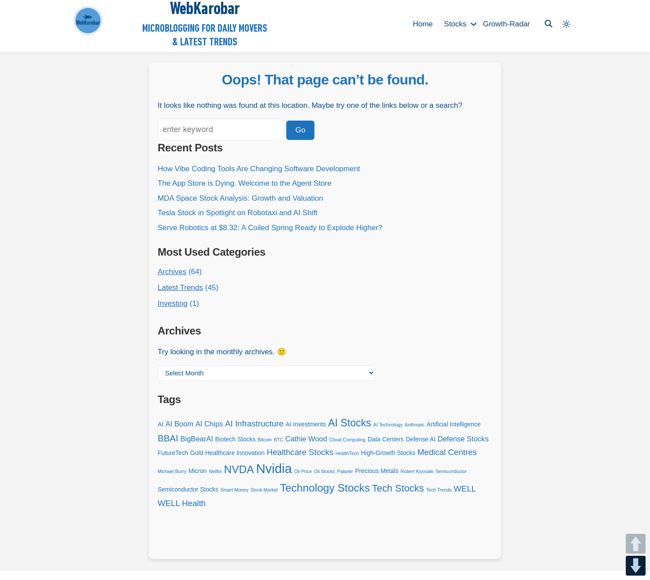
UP (636, 544)
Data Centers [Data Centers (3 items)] (386, 439)
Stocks (455, 24)
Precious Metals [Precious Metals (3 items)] (377, 470)
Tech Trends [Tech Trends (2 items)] (438, 489)
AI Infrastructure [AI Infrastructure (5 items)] (254, 423)
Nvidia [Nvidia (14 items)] (274, 468)
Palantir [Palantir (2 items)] (345, 471)
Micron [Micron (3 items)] (197, 470)
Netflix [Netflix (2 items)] (215, 471)
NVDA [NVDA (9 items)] (239, 469)
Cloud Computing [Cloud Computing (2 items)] (347, 439)
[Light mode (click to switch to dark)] (566, 24)
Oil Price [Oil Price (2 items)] (303, 471)
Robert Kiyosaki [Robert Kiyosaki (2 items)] (417, 471)
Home (422, 24)
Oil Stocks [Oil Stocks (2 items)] (324, 471)
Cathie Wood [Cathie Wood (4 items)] (306, 439)
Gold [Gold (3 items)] (196, 452)
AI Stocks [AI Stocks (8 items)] (349, 423)
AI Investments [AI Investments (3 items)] (306, 424)
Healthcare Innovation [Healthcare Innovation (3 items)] (235, 452)
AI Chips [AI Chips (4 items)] (209, 424)
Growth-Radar (506, 24)
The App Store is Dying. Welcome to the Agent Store (245, 183)
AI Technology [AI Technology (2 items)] (388, 424)
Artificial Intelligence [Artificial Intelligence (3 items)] (453, 424)
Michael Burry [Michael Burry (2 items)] (172, 471)
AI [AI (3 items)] (160, 424)
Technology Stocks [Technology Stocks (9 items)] (325, 488)
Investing (173, 303)
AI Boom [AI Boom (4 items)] (179, 424)
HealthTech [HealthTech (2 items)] (347, 453)
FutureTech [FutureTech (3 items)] (173, 452)
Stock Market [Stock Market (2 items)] (264, 489)
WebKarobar (205, 9)
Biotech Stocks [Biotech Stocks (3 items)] (235, 439)
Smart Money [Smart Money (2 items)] (234, 489)
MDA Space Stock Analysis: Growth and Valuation (240, 198)
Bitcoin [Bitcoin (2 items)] (265, 439)
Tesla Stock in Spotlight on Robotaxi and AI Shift (238, 213)
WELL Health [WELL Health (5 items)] (182, 503)
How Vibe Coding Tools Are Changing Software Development (259, 169)
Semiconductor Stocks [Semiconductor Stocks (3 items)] (188, 489)
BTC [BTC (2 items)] (278, 439)
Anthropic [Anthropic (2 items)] (415, 424)
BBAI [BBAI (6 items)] (168, 438)
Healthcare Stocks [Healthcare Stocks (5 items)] (300, 452)
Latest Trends (180, 287)
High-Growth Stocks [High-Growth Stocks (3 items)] (388, 452)
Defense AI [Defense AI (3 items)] (421, 439)
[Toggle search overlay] (548, 24)
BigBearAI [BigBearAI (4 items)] (197, 439)
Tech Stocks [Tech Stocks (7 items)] (398, 488)
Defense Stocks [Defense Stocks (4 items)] (463, 439)
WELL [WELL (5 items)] (465, 488)
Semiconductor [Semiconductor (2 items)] (451, 471)
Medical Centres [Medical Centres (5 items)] (447, 452)
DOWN (636, 566)
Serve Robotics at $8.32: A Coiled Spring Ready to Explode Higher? (270, 228)
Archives (172, 272)
